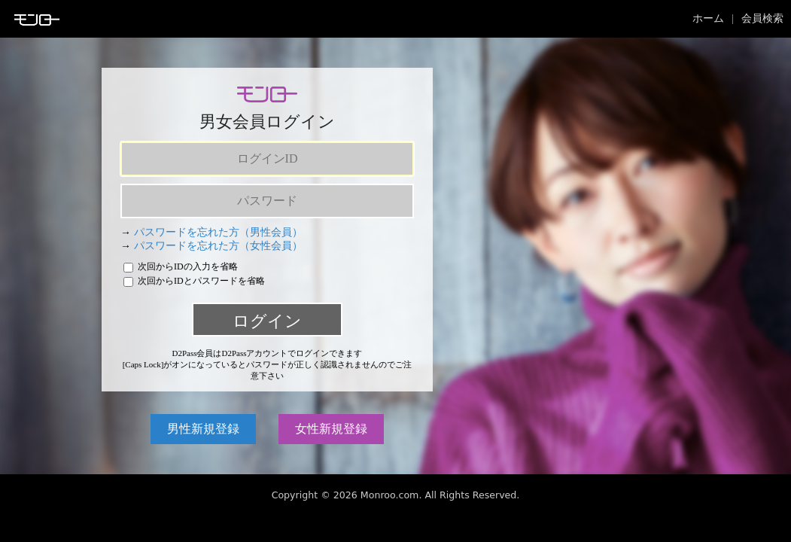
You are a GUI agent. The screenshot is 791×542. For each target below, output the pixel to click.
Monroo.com (390, 495)
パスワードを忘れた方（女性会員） (218, 245)
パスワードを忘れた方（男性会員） (218, 232)
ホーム (708, 18)
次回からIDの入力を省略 (180, 266)
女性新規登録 (331, 428)
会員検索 (762, 18)
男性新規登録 (203, 428)
